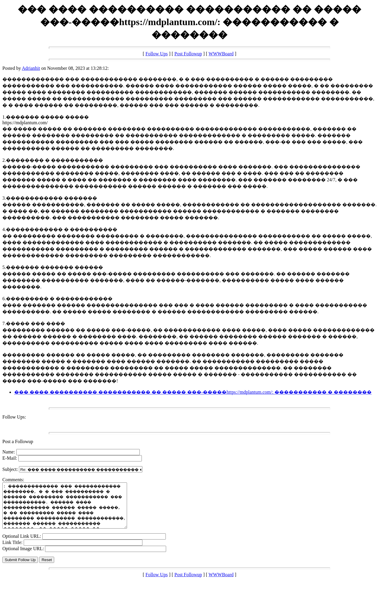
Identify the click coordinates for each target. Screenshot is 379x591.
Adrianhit (31, 68)
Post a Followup (17, 441)
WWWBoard (220, 53)
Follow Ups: (14, 416)
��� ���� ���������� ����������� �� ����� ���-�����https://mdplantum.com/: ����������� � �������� (193, 392)
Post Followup (188, 53)
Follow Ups (156, 53)
